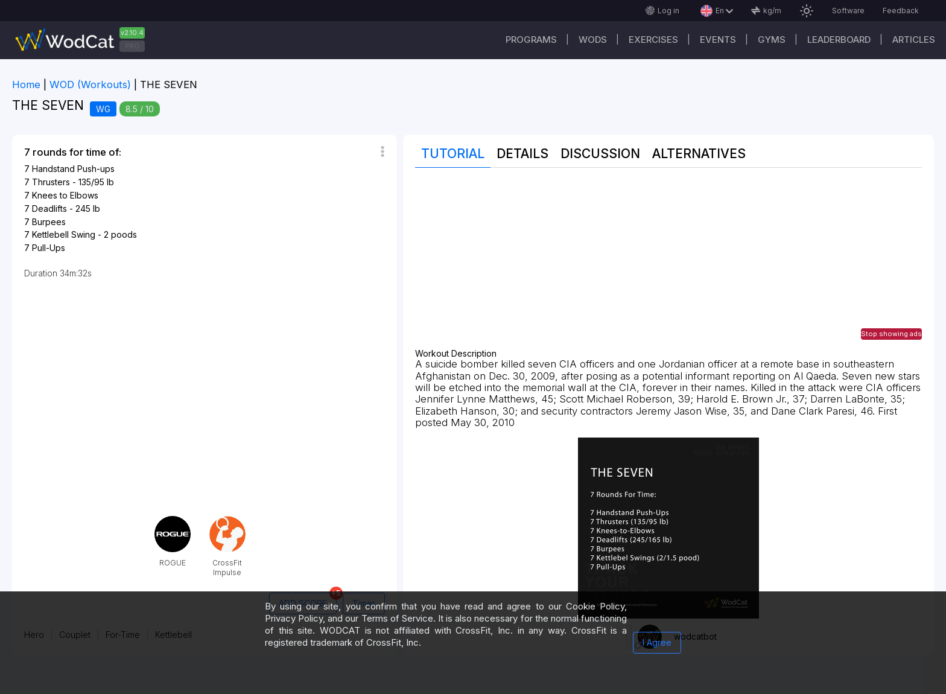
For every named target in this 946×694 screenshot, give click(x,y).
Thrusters (51, 182)
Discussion (600, 153)
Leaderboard (839, 39)
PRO (132, 46)
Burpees (49, 222)
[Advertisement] (668, 264)
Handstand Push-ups (73, 169)
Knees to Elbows (65, 195)
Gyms (772, 39)
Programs (531, 39)
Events (718, 39)
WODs (593, 39)
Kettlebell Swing (63, 234)
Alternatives (699, 153)
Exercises (653, 39)
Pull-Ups (48, 248)
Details (522, 153)
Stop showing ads (891, 333)
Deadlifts (49, 208)
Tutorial (452, 153)
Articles (913, 39)
